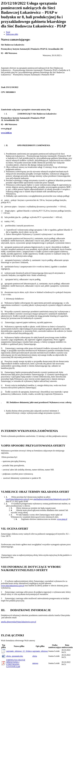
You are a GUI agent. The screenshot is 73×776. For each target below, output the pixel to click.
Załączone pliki (12, 34)
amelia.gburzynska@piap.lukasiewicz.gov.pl (18, 622)
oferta (34, 656)
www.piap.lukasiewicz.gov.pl (12, 586)
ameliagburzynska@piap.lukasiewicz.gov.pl (50, 499)
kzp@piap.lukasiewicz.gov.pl (17, 499)
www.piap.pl (62, 519)
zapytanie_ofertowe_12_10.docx (19, 651)
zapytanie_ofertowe (40, 651)
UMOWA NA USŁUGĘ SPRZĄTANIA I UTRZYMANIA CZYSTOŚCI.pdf (15, 663)
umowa (35, 663)
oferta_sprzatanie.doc (14, 656)
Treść (8, 32)
